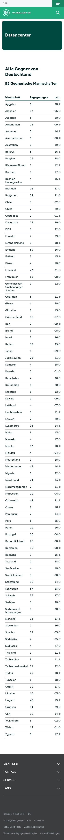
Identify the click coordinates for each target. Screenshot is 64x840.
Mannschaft (12, 97)
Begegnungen (39, 97)
